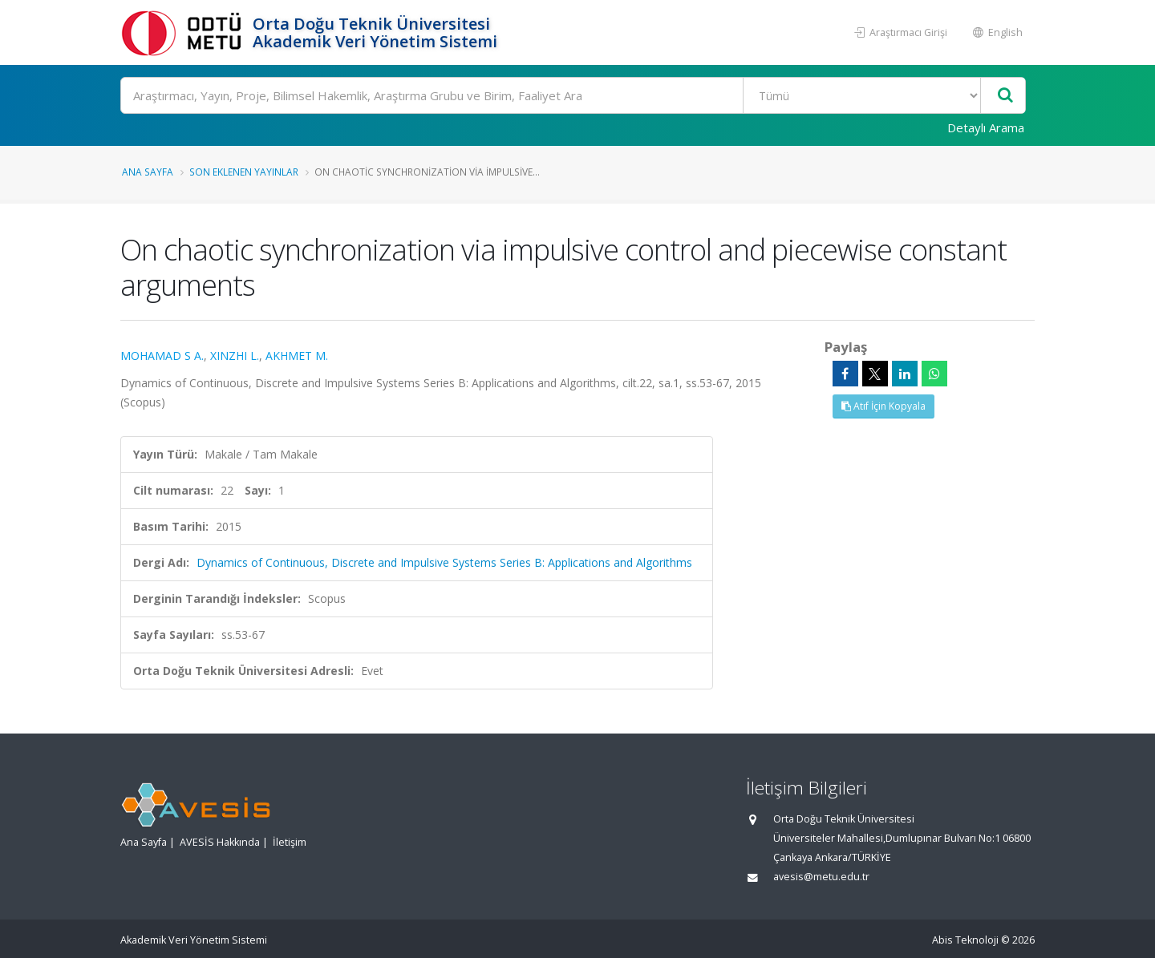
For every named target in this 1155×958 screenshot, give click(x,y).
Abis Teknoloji (965, 940)
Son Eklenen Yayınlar (243, 171)
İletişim (289, 842)
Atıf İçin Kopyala (883, 406)
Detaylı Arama (985, 127)
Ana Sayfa (147, 171)
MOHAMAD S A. (162, 355)
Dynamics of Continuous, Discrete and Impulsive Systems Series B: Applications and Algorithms (444, 562)
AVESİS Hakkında (220, 842)
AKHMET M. (296, 355)
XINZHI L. (234, 355)
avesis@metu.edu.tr (821, 876)
